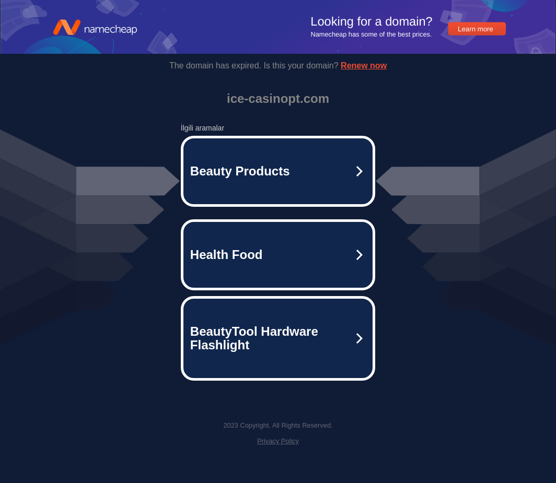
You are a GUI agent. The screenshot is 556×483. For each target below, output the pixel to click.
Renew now (364, 65)
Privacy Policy (278, 441)
